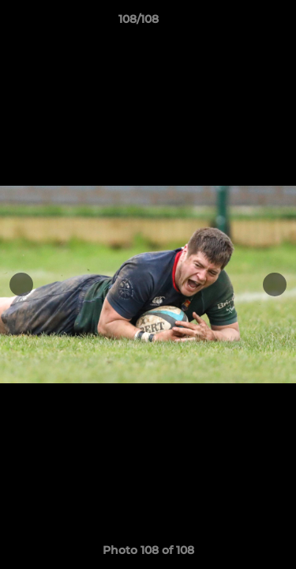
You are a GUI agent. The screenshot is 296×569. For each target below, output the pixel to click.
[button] (239, 23)
